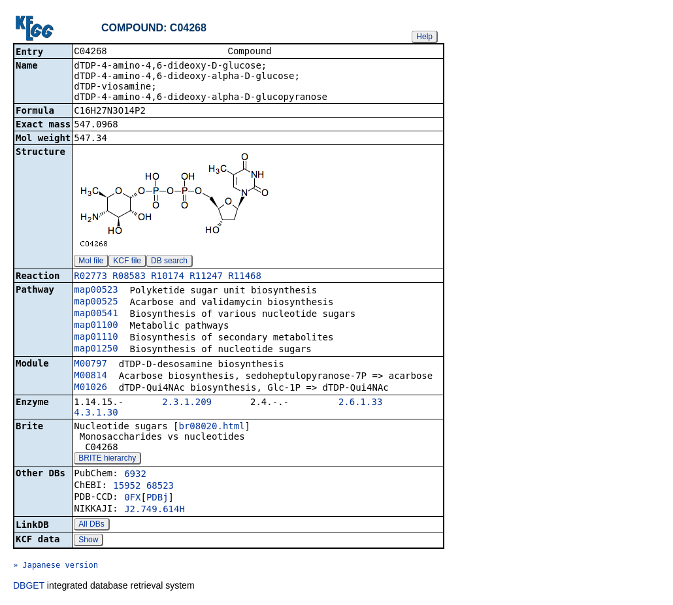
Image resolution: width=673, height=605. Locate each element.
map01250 (96, 349)
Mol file (90, 262)
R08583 (129, 277)
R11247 (206, 277)
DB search (169, 262)
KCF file (127, 262)
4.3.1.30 (96, 413)
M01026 (90, 388)
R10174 (167, 277)
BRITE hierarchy (107, 459)
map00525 (96, 302)
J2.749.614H (154, 510)
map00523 (96, 291)
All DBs (91, 525)
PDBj (157, 498)
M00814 (90, 376)
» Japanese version (55, 566)
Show (88, 541)
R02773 (90, 277)
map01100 (96, 326)
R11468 (244, 277)
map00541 (96, 314)
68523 (160, 487)
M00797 (90, 364)
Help (424, 36)
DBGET (28, 586)
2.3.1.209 (187, 403)
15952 (126, 487)
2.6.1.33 (360, 403)
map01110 (96, 338)
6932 (135, 475)
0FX (132, 498)
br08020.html (211, 427)
